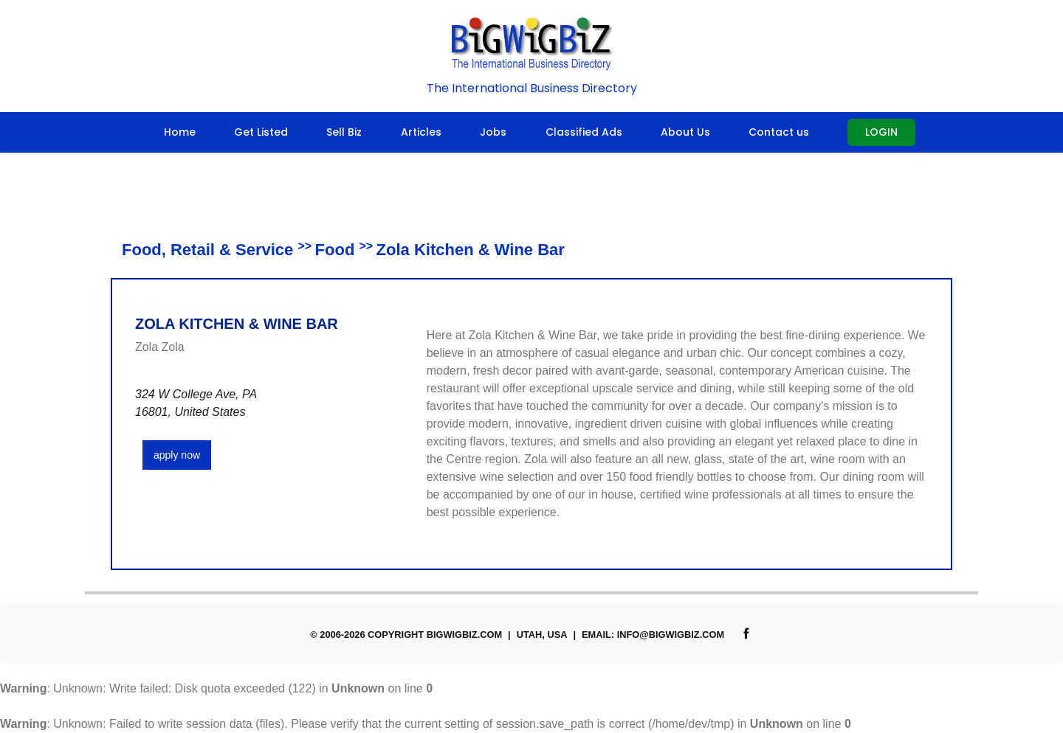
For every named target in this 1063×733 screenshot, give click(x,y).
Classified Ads (584, 132)
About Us (685, 132)
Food (335, 249)
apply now (177, 455)
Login (881, 132)
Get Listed (261, 132)
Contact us (779, 132)
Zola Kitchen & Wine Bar (470, 249)
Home (180, 132)
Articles (421, 132)
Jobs (493, 132)
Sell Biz (344, 132)
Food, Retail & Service (207, 249)
